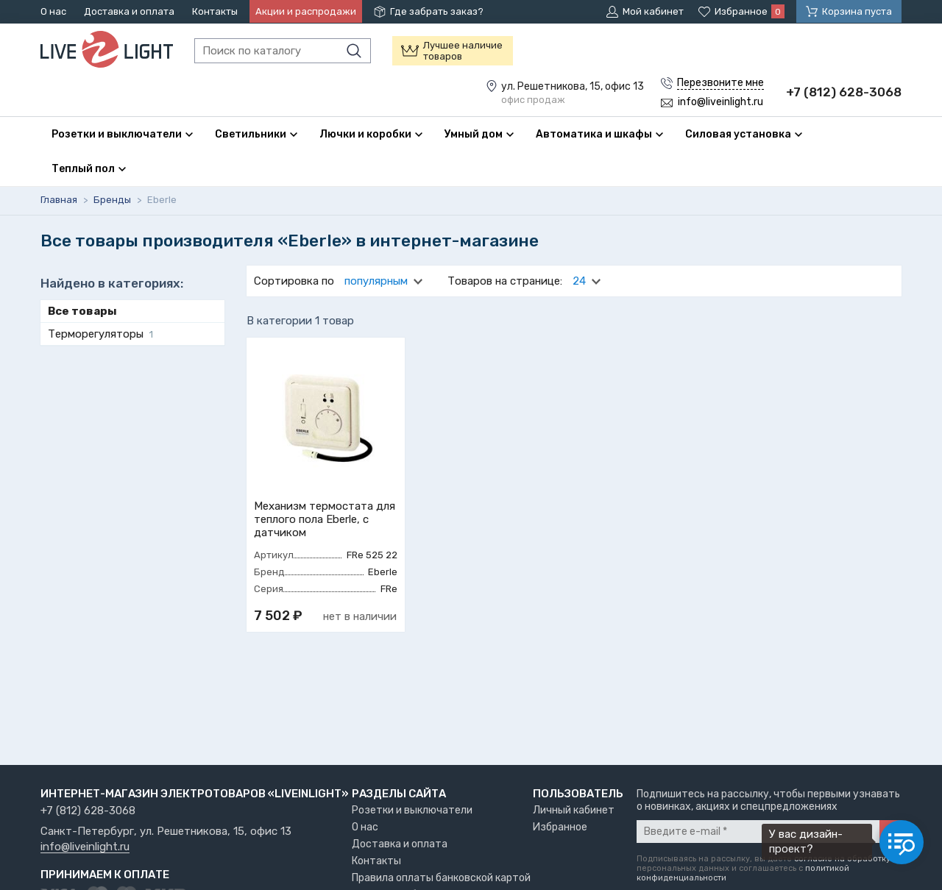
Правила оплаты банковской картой (441, 878)
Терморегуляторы (100, 334)
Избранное (560, 827)
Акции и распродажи (305, 11)
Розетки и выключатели (412, 810)
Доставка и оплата (129, 11)
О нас (53, 11)
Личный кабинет (574, 810)
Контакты (215, 11)
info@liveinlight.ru (85, 847)
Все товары (82, 311)
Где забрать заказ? (437, 11)
